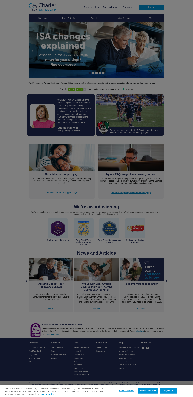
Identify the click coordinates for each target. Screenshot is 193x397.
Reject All (168, 391)
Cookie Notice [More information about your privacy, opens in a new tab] (47, 395)
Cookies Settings (126, 391)
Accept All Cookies (148, 391)
